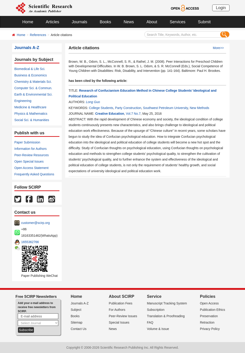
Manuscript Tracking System (167, 303)
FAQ (150, 322)
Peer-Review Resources (31, 155)
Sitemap (76, 322)
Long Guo (93, 102)
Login (221, 7)
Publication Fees (121, 303)
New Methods (199, 108)
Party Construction (128, 108)
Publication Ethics (212, 309)
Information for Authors (30, 149)
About (151, 22)
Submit (204, 22)
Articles (52, 22)
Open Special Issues (28, 161)
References (38, 35)
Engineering (22, 101)
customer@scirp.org (35, 223)
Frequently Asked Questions (34, 174)
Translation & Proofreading (166, 316)
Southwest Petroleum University (165, 108)
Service (154, 296)
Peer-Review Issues (123, 316)
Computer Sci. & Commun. (33, 88)
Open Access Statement (31, 168)
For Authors (117, 309)
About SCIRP (121, 296)
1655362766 (30, 242)
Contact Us (79, 329)
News (129, 22)
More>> (218, 48)
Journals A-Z (80, 303)
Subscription (155, 309)
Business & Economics (30, 75)
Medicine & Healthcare (30, 107)
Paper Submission (27, 142)
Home (27, 22)
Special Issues (119, 322)
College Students (101, 108)
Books (105, 22)
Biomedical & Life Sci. (29, 69)
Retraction (207, 322)
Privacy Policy (210, 329)
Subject (76, 309)
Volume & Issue (158, 329)
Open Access (209, 303)
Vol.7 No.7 (133, 113)
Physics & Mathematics (30, 113)
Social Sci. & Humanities (31, 120)
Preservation (209, 316)
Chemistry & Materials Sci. (33, 81)
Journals (79, 22)
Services (177, 22)
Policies (207, 296)
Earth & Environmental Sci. (33, 94)
